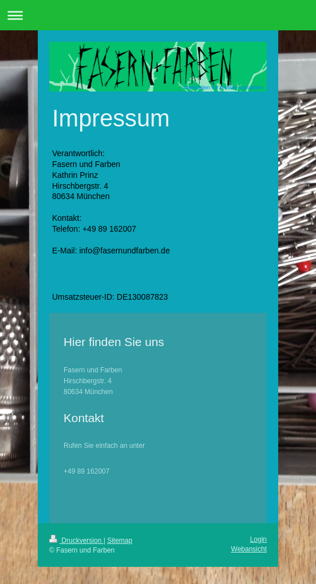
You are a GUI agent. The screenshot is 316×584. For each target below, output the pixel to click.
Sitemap (119, 541)
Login (258, 539)
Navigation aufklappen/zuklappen (158, 15)
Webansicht (249, 549)
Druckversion (76, 541)
